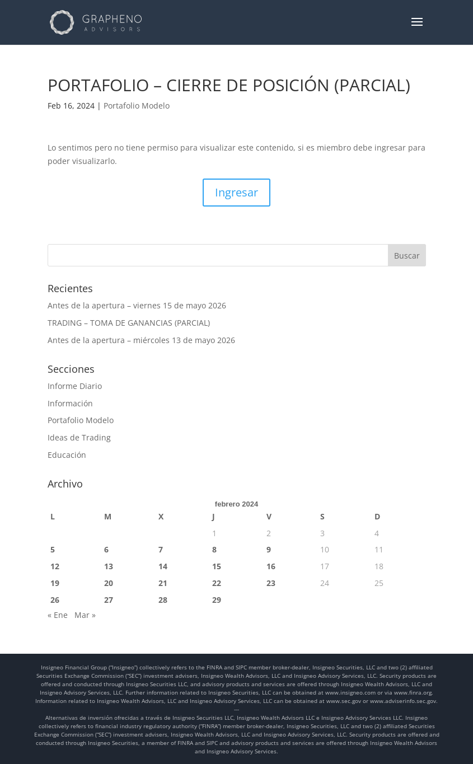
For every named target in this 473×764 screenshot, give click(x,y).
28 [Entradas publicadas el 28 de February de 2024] (162, 599)
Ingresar (236, 192)
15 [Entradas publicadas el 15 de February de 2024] (216, 566)
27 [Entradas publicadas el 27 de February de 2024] (108, 599)
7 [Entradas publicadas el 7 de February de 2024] (160, 549)
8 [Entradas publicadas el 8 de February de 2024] (214, 549)
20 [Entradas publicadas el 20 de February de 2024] (108, 583)
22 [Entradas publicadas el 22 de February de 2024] (216, 583)
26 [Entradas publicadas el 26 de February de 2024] (54, 599)
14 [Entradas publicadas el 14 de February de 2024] (162, 566)
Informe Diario (75, 386)
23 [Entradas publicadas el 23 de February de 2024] (270, 583)
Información (70, 403)
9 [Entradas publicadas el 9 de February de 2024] (268, 549)
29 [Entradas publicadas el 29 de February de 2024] (216, 599)
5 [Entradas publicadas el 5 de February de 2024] (52, 549)
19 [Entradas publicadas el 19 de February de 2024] (54, 583)
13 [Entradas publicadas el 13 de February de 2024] (108, 566)
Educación (67, 454)
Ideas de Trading (79, 437)
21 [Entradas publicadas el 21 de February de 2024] (162, 583)
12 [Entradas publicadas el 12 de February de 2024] (54, 566)
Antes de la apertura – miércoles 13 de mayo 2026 (141, 340)
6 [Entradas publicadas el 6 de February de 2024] (106, 549)
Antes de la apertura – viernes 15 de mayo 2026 (137, 305)
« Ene (58, 615)
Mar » (85, 615)
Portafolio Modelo (137, 105)
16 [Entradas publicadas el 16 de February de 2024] (270, 566)
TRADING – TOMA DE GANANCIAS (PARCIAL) (129, 322)
